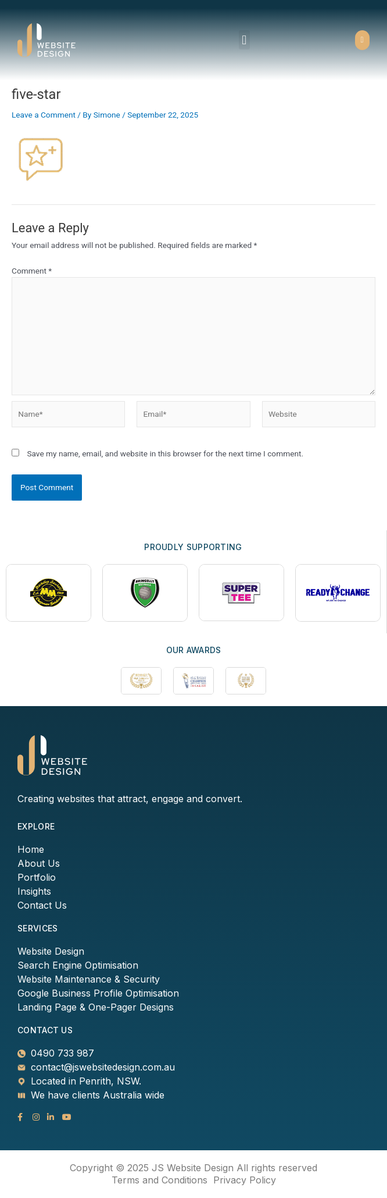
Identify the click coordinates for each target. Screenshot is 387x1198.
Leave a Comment (44, 114)
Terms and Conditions (159, 1180)
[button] (244, 39)
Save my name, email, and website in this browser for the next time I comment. (165, 453)
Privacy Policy (244, 1180)
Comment (32, 270)
